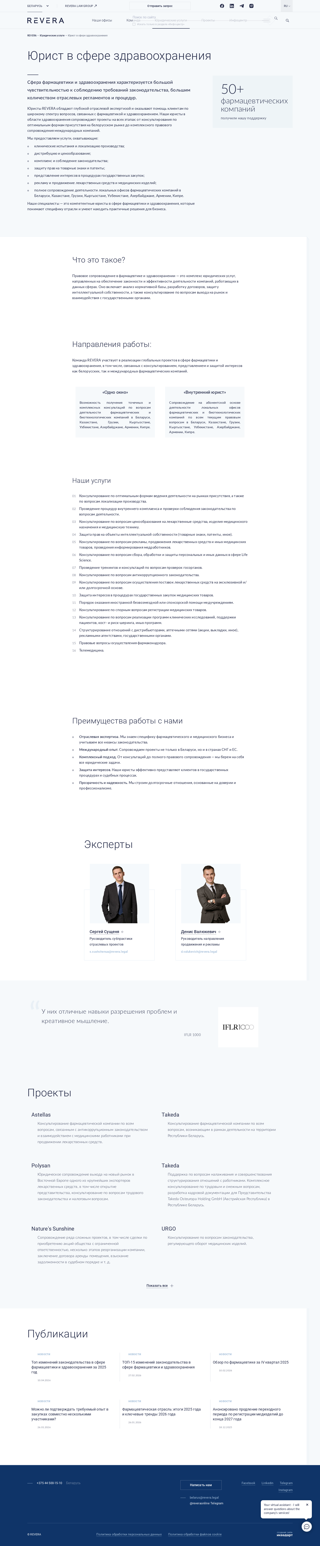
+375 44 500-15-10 (49, 1483)
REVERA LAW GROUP (81, 6)
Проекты (208, 20)
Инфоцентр (238, 20)
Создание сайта (285, 1534)
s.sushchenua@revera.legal (109, 952)
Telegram (286, 1483)
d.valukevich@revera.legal (199, 952)
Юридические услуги (171, 20)
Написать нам (201, 1485)
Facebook (248, 1483)
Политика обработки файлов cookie (195, 1534)
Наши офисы (102, 20)
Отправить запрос (159, 6)
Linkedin (267, 1483)
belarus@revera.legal (204, 1497)
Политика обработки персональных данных (129, 1534)
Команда (133, 20)
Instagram (286, 1490)
